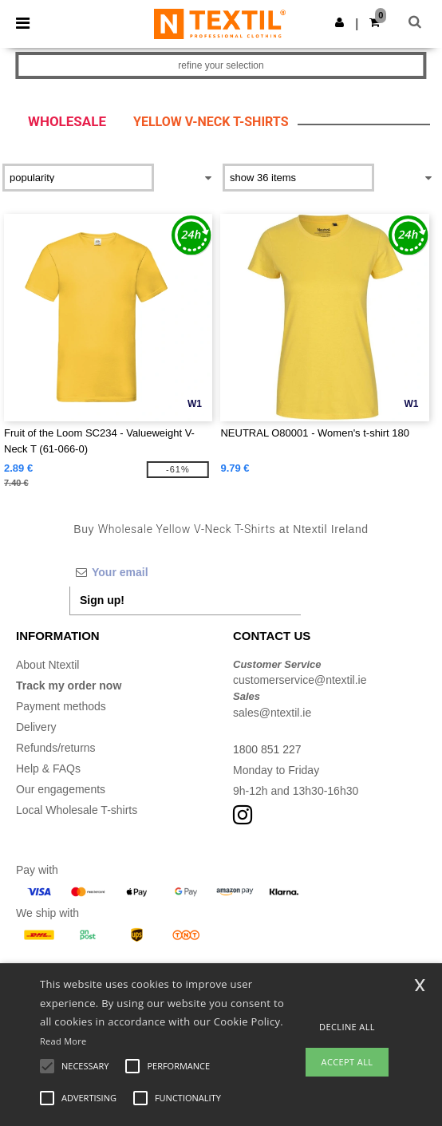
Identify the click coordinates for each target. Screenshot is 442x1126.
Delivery (36, 727)
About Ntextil (47, 664)
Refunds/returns (56, 747)
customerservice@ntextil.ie (300, 680)
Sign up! (102, 600)
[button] (339, 22)
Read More (63, 1041)
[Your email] (185, 572)
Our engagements (60, 789)
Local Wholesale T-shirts (76, 810)
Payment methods (61, 706)
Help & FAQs (48, 768)
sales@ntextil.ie (272, 712)
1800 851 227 (267, 749)
